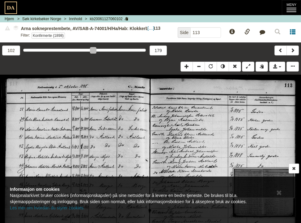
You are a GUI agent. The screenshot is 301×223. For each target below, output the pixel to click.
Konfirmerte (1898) (48, 35)
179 (158, 50)
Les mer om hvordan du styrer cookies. (47, 207)
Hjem (9, 18)
